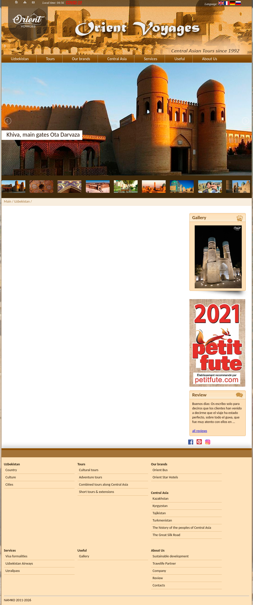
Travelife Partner (164, 563)
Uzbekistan (20, 58)
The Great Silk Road (166, 535)
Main (7, 201)
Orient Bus (160, 470)
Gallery (84, 556)
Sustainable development (171, 556)
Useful (179, 58)
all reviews (199, 431)
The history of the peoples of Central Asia (182, 528)
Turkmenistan (162, 520)
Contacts (159, 585)
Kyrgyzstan (160, 506)
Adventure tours (90, 477)
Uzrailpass (13, 571)
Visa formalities (16, 556)
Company (159, 571)
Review (158, 578)
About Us (209, 58)
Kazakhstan (160, 498)
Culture (11, 477)
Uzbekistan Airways (19, 563)
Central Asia (117, 58)
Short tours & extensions (96, 492)
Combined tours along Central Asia (103, 484)
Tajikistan (159, 513)
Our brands (81, 58)
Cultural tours (88, 470)
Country (11, 470)
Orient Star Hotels (165, 477)
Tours (50, 58)
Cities (9, 484)
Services (150, 58)
